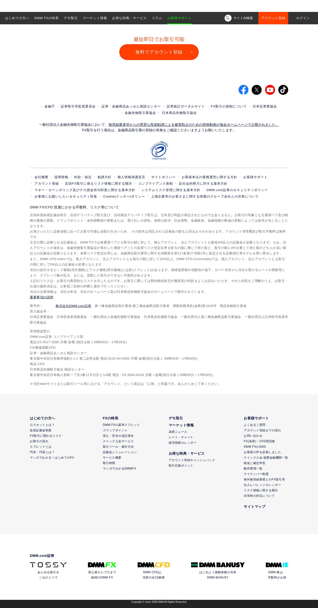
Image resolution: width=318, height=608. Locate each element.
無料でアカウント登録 (159, 52)
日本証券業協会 (265, 106)
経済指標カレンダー (183, 442)
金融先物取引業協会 (140, 113)
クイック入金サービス (118, 441)
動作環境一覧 (253, 468)
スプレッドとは (41, 446)
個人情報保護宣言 (131, 177)
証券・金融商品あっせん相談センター (131, 106)
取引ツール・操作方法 (118, 446)
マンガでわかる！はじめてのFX (52, 457)
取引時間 (109, 463)
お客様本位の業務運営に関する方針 (209, 177)
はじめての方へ (17, 18)
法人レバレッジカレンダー (262, 485)
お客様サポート (179, 18)
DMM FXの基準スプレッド (121, 425)
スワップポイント (115, 430)
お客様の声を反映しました (262, 452)
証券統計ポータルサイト (186, 106)
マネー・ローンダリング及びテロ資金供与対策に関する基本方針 (85, 190)
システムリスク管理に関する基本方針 (170, 190)
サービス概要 (112, 457)
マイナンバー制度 (256, 474)
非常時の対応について (259, 496)
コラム (157, 18)
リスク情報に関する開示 (261, 490)
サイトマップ (254, 506)
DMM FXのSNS (255, 446)
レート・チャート (181, 437)
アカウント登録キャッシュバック (192, 460)
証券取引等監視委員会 (78, 106)
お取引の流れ (39, 441)
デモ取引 (71, 18)
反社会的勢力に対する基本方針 (203, 183)
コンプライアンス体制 (155, 183)
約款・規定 (83, 177)
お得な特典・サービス (129, 18)
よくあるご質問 (255, 425)
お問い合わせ (253, 436)
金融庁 (49, 106)
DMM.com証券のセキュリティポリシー (237, 190)
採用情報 (61, 177)
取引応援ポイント (181, 465)
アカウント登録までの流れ (262, 430)
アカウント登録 (273, 18)
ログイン (303, 18)
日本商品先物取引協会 (179, 113)
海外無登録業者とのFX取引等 (264, 479)
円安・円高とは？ (42, 452)
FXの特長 (110, 418)
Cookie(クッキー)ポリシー (124, 196)
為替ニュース (178, 432)
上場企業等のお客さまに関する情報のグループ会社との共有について (205, 196)
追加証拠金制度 (41, 430)
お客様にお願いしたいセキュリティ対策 (66, 196)
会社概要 (41, 177)
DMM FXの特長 (46, 18)
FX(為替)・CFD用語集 (259, 441)
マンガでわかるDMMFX (119, 468)
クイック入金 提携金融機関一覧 (266, 457)
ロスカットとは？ (42, 425)
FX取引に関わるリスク (46, 436)
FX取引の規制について (229, 106)
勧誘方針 (105, 177)
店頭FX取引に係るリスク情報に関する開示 (98, 183)
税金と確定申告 (255, 463)
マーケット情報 (95, 18)
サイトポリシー (163, 177)
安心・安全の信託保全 (118, 436)
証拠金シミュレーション (120, 452)
